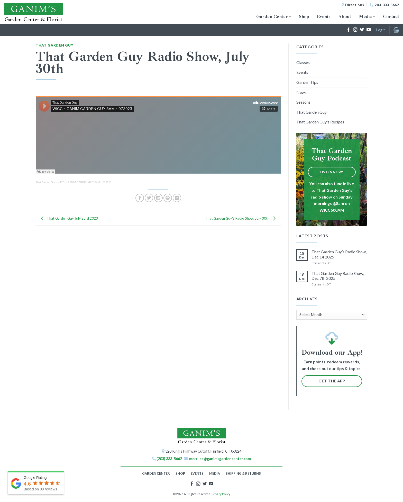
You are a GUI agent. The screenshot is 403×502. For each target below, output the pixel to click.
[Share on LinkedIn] (177, 198)
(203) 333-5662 (169, 458)
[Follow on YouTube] (369, 30)
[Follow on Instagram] (355, 30)
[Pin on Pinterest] (167, 198)
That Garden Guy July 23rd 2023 (68, 218)
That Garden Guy (54, 45)
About (344, 16)
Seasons (303, 102)
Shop (304, 16)
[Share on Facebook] (139, 198)
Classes (303, 62)
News (301, 92)
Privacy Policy (221, 494)
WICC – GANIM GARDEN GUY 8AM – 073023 (84, 182)
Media (367, 16)
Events (324, 16)
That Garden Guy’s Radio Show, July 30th (241, 218)
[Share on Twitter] (149, 198)
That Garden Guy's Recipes (320, 121)
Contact (391, 16)
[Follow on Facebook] (348, 30)
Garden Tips (307, 82)
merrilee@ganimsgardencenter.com (220, 458)
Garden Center (273, 16)
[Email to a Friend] (158, 198)
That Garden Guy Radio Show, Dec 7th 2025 (338, 276)
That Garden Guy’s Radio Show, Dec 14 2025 (339, 254)
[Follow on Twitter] (362, 30)
